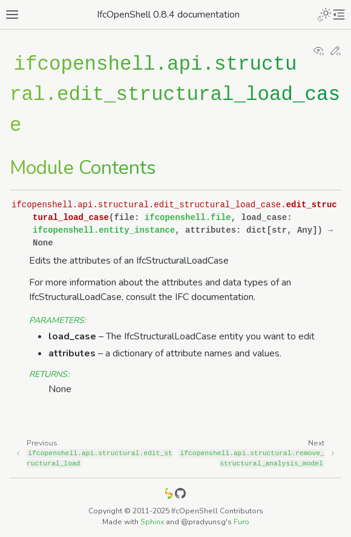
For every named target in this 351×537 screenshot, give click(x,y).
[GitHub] (180, 495)
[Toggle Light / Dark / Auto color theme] (324, 14)
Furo (241, 522)
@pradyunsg (203, 522)
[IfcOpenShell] (168, 495)
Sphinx (152, 522)
